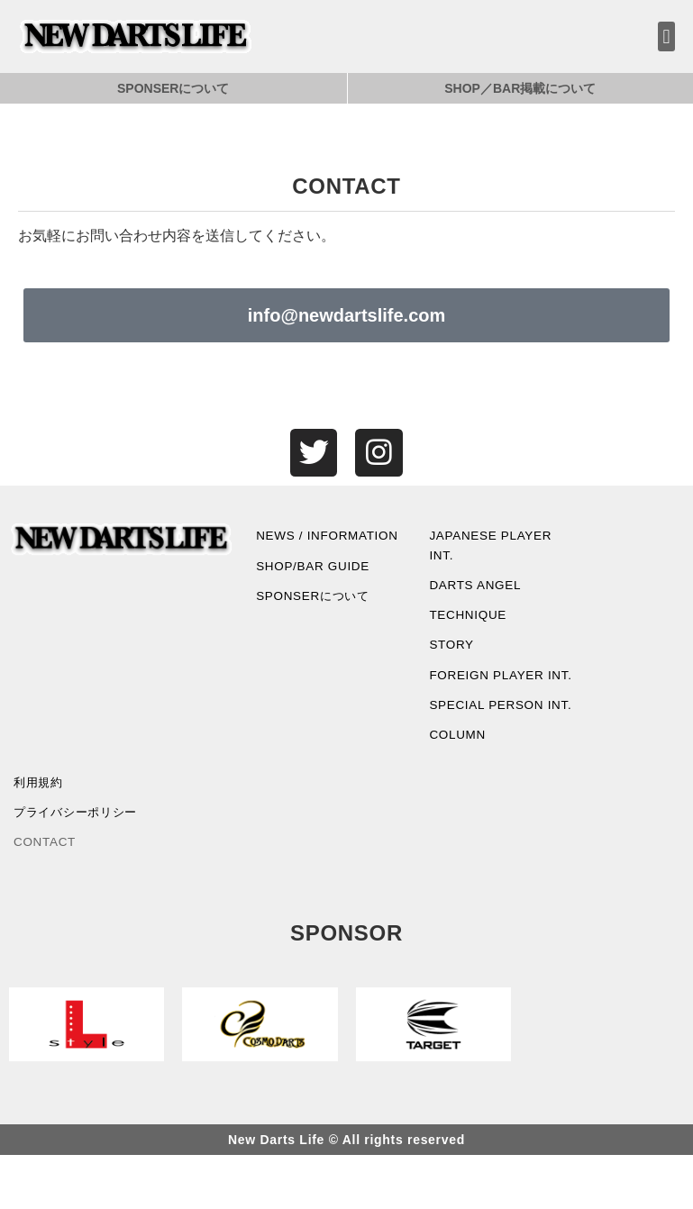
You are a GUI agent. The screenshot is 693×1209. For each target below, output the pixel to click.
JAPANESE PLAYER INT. (492, 548)
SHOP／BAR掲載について (520, 88)
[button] (666, 36)
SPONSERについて (173, 88)
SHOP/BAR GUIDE (314, 589)
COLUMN (458, 784)
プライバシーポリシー (80, 865)
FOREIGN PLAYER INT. (488, 692)
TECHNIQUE (469, 621)
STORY (452, 651)
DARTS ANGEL (476, 589)
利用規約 (40, 833)
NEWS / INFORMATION (303, 548)
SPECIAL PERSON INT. (488, 743)
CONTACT (46, 895)
